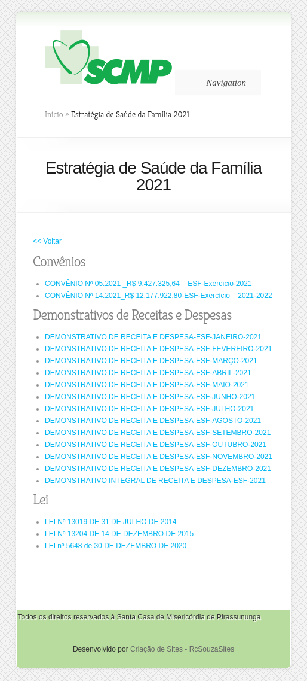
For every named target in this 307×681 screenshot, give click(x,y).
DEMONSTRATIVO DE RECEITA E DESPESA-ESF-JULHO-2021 (149, 409)
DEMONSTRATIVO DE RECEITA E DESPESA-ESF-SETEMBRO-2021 (158, 432)
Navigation (216, 82)
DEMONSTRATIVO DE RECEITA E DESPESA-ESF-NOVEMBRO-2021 (158, 456)
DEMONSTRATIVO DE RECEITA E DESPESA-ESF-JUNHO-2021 (150, 397)
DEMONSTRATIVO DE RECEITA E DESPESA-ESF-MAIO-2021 (147, 385)
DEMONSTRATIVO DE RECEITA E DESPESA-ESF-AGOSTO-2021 (153, 420)
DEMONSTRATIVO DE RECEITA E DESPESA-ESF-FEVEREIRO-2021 (158, 349)
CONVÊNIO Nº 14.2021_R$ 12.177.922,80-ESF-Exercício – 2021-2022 (158, 295)
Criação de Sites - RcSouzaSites (182, 649)
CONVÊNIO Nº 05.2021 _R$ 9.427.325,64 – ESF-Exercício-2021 (148, 283)
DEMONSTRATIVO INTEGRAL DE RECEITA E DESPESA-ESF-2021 (155, 480)
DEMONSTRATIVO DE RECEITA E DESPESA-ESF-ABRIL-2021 (148, 373)
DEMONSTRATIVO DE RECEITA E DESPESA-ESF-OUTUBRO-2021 (155, 444)
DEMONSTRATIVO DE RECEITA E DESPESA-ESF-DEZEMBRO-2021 (158, 468)
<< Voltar (47, 241)
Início (54, 114)
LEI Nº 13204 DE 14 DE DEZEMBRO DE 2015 (119, 534)
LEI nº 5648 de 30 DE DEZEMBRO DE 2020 (115, 546)
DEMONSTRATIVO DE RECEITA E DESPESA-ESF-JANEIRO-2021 (153, 337)
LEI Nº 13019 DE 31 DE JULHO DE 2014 (111, 522)
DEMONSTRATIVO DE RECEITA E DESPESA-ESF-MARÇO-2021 (151, 361)
